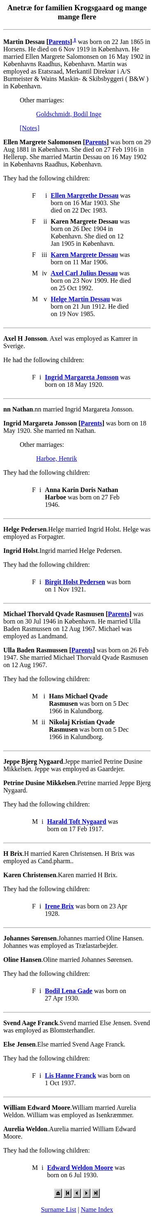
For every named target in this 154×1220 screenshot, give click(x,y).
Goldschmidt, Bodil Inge (68, 114)
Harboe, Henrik (56, 458)
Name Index (97, 1209)
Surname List (58, 1209)
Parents (59, 41)
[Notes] (29, 128)
